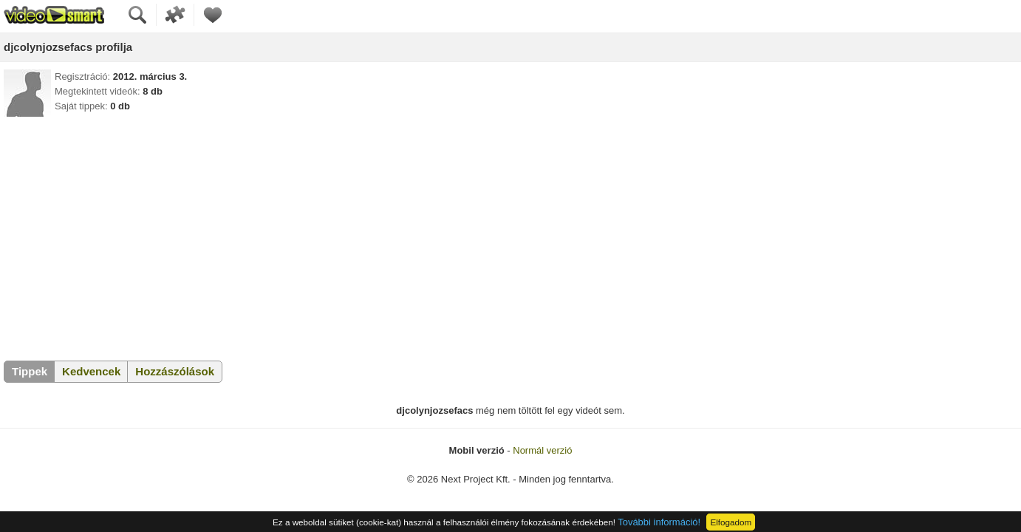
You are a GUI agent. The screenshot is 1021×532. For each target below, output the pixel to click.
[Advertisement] (510, 235)
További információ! (659, 522)
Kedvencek (91, 371)
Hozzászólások (174, 371)
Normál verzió (542, 450)
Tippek (29, 371)
